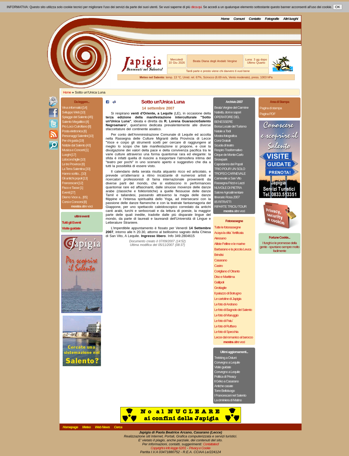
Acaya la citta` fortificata (228, 233)
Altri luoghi (290, 19)
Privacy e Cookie (200, 448)
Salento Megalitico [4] (75, 122)
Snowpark (220, 159)
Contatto (255, 19)
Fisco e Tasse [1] (72, 188)
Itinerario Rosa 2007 (227, 197)
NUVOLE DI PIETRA (228, 188)
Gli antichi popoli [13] (75, 178)
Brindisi (218, 255)
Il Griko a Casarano (226, 381)
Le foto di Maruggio (226, 315)
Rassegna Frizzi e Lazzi (229, 183)
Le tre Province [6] (73, 164)
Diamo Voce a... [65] (74, 197)
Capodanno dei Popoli (228, 164)
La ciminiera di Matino (227, 400)
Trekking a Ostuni (225, 358)
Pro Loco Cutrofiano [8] (76, 126)
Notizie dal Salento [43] (76, 145)
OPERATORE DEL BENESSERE (226, 119)
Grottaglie (220, 288)
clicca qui (196, 7)
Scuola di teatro (224, 145)
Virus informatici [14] (74, 107)
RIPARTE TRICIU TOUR (230, 206)
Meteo (86, 427)
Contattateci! (211, 444)
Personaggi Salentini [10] (77, 136)
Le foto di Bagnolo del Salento (233, 310)
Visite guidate (222, 367)
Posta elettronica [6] (74, 131)
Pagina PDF (267, 114)
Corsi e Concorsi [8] (74, 202)
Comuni (238, 19)
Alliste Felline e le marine (229, 244)
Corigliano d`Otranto (227, 271)
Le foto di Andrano (225, 304)
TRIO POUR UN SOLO (229, 169)
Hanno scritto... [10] (74, 173)
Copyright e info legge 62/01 (168, 448)
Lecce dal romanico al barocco (233, 337)
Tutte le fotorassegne (227, 227)
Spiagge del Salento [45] (77, 117)
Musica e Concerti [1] (75, 150)
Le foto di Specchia (226, 332)
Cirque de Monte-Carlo (228, 155)
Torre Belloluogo (224, 391)
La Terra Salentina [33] (76, 169)
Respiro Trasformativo (228, 150)
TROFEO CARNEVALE (230, 173)
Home (225, 19)
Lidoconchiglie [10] (73, 159)
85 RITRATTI (222, 202)
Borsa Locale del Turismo (230, 126)
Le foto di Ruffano (225, 326)
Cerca (118, 427)
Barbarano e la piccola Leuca (232, 249)
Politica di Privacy (225, 376)
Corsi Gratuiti (222, 140)
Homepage (70, 427)
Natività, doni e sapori (227, 112)
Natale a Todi (222, 131)
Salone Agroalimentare (228, 192)
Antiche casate (223, 386)
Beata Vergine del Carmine (231, 107)
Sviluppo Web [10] (73, 112)
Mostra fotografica (225, 136)
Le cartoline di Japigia (227, 299)
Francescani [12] (72, 183)
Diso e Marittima (224, 277)
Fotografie (272, 19)
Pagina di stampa (271, 108)
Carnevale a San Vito (227, 178)
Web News (102, 427)
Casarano (220, 260)
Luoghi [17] (69, 155)
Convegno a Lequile (227, 362)
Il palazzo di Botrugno (227, 293)
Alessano (220, 238)
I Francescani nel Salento (230, 395)
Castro (218, 266)
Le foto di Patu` (223, 321)
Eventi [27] (68, 192)
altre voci (82, 206)
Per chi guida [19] (73, 140)
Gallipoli (219, 282)
